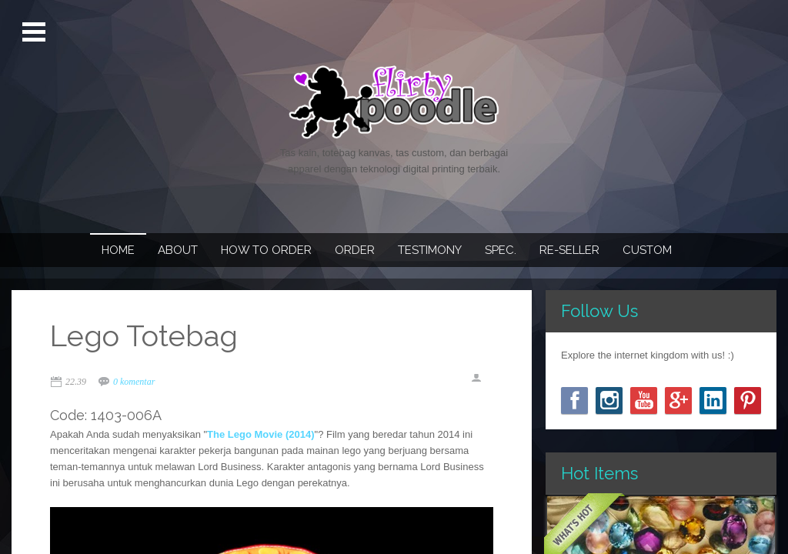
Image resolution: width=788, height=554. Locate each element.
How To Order (266, 250)
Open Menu (35, 32)
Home (118, 250)
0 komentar (134, 381)
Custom (647, 250)
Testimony (430, 250)
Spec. (500, 250)
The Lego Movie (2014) (260, 434)
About (178, 250)
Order (355, 250)
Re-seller (569, 250)
